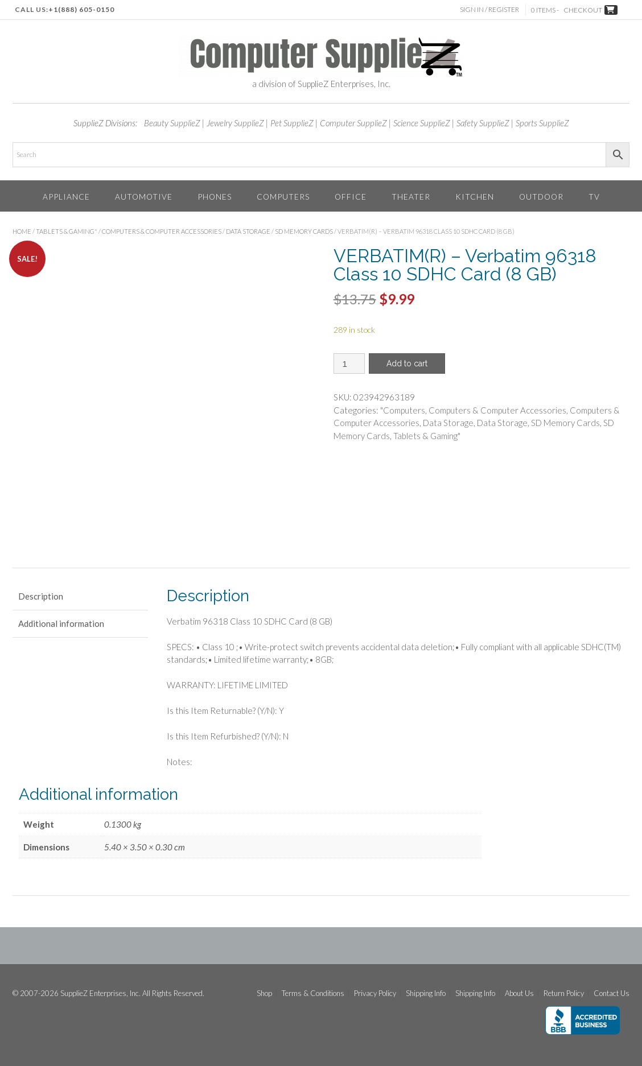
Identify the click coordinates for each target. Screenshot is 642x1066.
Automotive (143, 196)
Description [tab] (40, 596)
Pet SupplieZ (292, 123)
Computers (283, 196)
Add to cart (406, 363)
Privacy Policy (375, 993)
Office (351, 196)
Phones (214, 196)
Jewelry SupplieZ (235, 123)
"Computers (402, 410)
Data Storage (248, 231)
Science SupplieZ (421, 123)
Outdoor (541, 196)
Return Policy (564, 993)
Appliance (66, 196)
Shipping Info (426, 993)
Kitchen (474, 196)
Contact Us (611, 993)
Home (22, 231)
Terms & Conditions (313, 993)
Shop (264, 993)
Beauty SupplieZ (172, 123)
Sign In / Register (490, 9)
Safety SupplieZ (482, 123)
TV (594, 196)
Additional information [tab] (61, 623)
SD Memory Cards (304, 231)
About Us (519, 993)
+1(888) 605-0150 (81, 9)
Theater (411, 196)
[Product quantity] (349, 363)
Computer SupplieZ (353, 123)
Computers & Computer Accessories (161, 231)
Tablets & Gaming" (66, 231)
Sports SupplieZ (542, 123)
